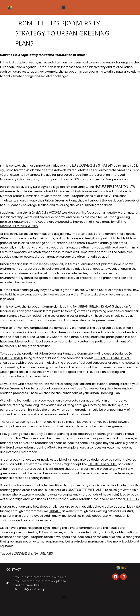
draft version (11, 358)
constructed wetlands (85, 490)
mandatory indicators (19, 226)
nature (40, 553)
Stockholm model (102, 464)
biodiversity (22, 553)
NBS (50, 553)
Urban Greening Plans (96, 306)
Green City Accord (46, 212)
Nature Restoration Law (115, 187)
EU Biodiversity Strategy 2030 (96, 165)
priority (132, 499)
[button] (63, 7)
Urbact (55, 511)
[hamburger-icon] (64, 597)
